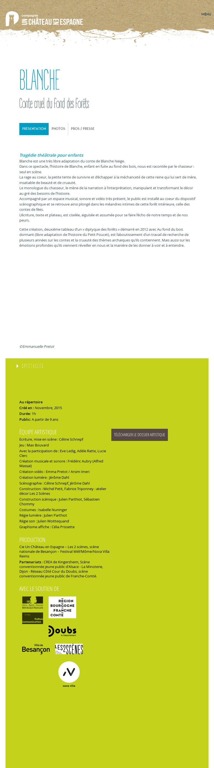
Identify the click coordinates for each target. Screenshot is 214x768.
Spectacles (33, 366)
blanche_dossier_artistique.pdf (157, 435)
